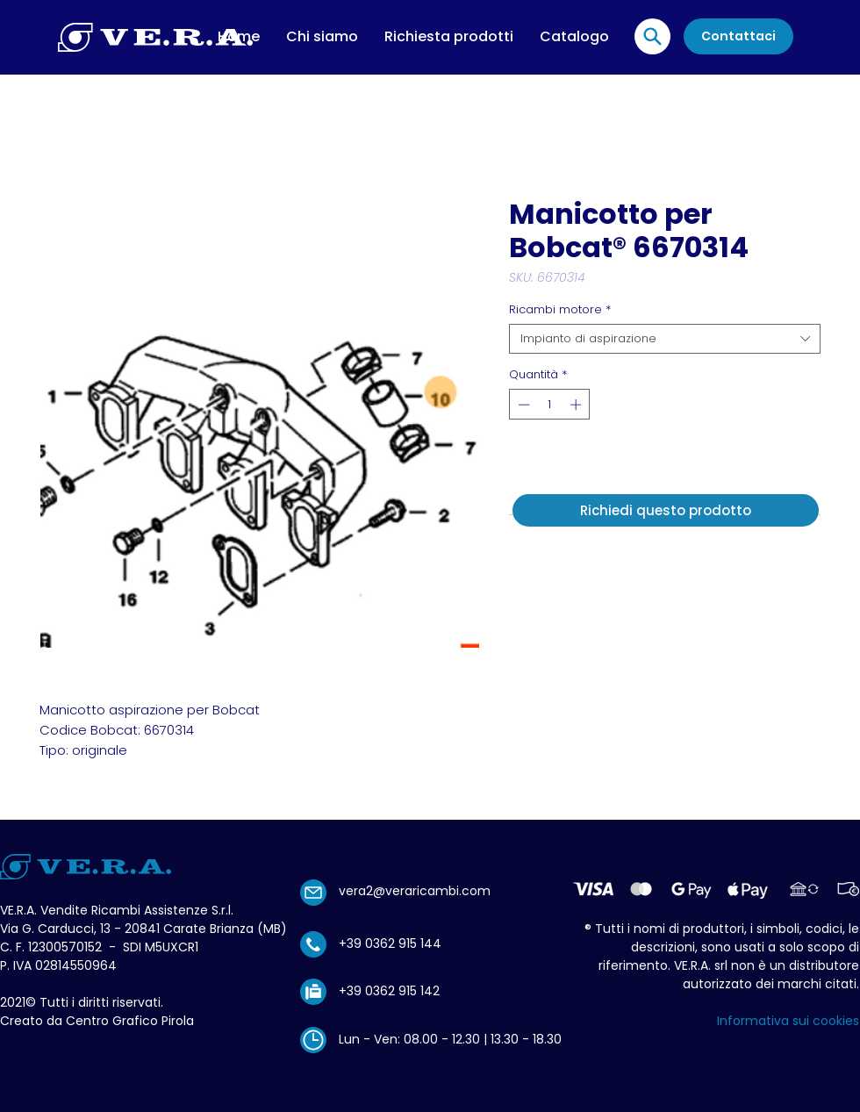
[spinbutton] (550, 405)
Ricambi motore (560, 310)
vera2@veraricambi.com (415, 891)
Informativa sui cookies (788, 1020)
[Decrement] (522, 405)
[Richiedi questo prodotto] (665, 510)
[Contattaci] (738, 36)
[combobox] (665, 339)
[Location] (652, 36)
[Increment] (577, 405)
